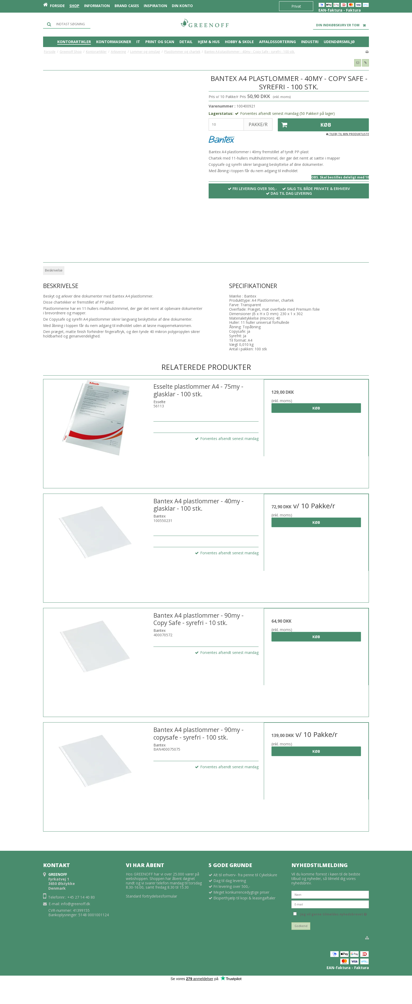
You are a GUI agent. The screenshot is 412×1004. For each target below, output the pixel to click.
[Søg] (66, 24)
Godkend (301, 926)
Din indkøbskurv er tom (342, 25)
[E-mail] (330, 903)
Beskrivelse (54, 270)
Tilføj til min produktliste (347, 134)
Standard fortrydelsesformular (151, 896)
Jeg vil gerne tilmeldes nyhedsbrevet (333, 913)
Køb (316, 408)
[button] (357, 62)
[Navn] (330, 894)
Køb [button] (304, 125)
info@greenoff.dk (75, 903)
